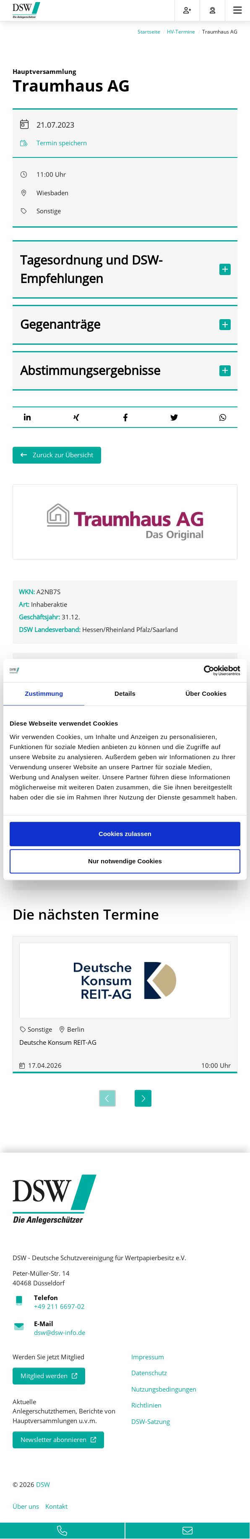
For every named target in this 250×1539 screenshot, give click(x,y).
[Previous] (107, 1096)
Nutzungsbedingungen (163, 1386)
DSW (43, 1482)
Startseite (149, 29)
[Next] (143, 1096)
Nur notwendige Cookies (125, 861)
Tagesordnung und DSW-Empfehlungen (116, 266)
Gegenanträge (116, 322)
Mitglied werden (44, 1373)
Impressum (147, 1354)
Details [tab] (125, 693)
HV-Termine (181, 29)
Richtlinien (146, 1403)
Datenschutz (149, 1370)
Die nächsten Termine (86, 912)
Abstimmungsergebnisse (116, 367)
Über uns (26, 1504)
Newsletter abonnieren (53, 1437)
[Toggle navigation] (237, 10)
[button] (27, 414)
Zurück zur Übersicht (62, 452)
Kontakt (56, 1504)
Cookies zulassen (125, 833)
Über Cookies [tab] (206, 693)
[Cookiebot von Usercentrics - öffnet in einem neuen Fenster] (203, 670)
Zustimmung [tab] (44, 693)
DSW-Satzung (150, 1419)
